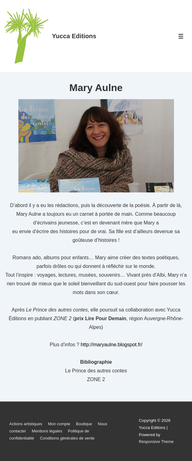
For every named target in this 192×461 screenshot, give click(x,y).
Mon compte (59, 424)
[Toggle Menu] (181, 36)
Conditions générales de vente (67, 438)
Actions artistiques (25, 424)
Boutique (84, 424)
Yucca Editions (74, 36)
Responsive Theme (156, 441)
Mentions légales (47, 431)
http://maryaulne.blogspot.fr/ (111, 344)
